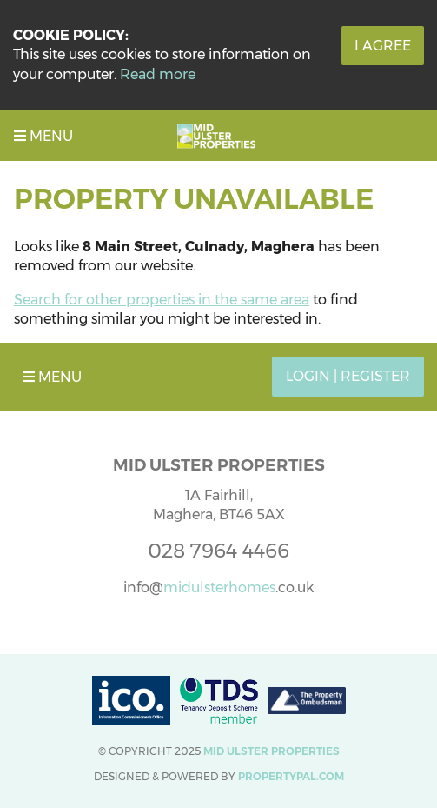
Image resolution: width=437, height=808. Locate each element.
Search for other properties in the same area (161, 299)
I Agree (382, 45)
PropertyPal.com (291, 776)
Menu (43, 136)
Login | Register (348, 376)
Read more (157, 74)
